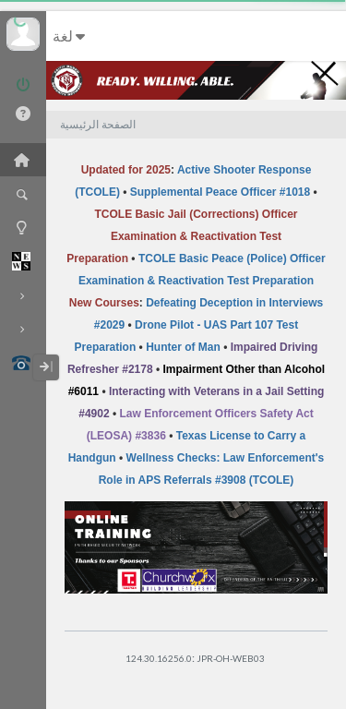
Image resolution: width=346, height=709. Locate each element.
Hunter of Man (183, 347)
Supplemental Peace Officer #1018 (220, 192)
